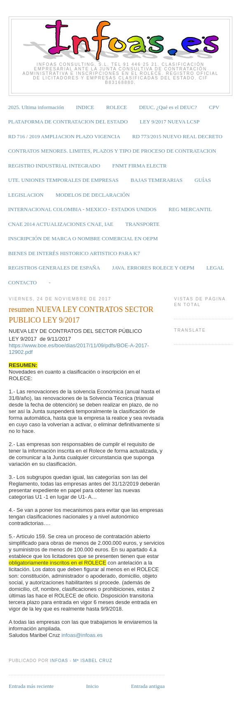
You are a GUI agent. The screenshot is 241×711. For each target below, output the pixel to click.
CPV (214, 107)
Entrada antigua (148, 686)
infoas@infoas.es (82, 635)
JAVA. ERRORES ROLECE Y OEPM (153, 268)
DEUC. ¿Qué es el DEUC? (168, 107)
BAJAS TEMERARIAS (157, 180)
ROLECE (116, 107)
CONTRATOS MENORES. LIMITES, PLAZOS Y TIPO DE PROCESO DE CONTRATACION (112, 151)
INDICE (85, 107)
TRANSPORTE (142, 224)
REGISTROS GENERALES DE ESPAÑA (54, 268)
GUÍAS (202, 180)
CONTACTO (22, 282)
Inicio (92, 686)
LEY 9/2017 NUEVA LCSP (169, 121)
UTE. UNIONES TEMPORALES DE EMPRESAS (63, 180)
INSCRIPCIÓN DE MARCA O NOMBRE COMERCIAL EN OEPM (83, 238)
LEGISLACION (26, 195)
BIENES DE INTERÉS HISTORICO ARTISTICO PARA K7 (74, 253)
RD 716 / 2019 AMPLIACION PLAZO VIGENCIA (64, 136)
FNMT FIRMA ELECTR (139, 166)
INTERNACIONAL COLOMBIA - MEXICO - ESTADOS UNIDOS (82, 209)
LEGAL (215, 268)
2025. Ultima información (36, 107)
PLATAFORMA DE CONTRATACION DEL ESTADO (68, 121)
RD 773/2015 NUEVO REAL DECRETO (177, 136)
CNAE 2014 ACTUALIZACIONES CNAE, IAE (60, 224)
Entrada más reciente (31, 686)
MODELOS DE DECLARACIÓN (93, 195)
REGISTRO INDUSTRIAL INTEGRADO (54, 166)
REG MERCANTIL (190, 209)
